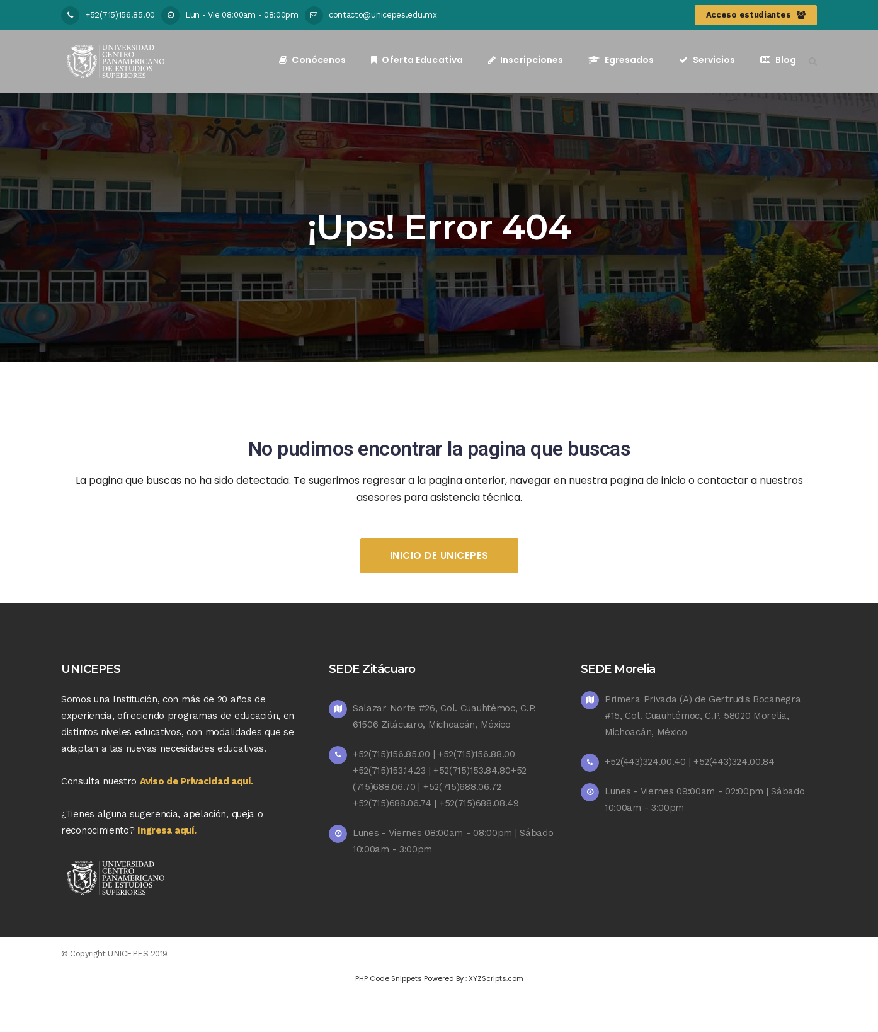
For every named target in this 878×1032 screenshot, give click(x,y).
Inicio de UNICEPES (439, 555)
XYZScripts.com (496, 978)
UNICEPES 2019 (138, 953)
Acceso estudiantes (756, 15)
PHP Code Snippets (388, 978)
